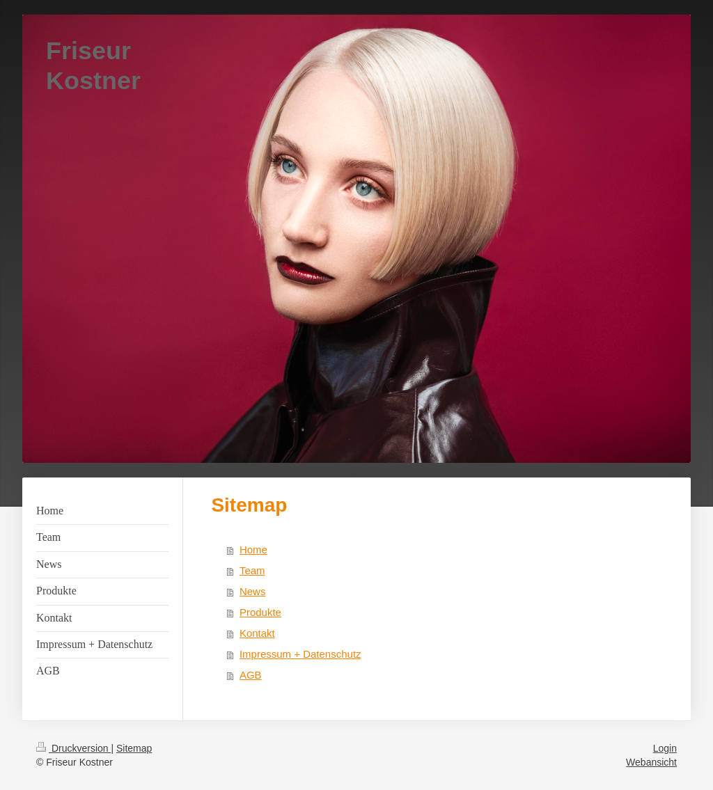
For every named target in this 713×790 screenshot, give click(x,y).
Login (665, 748)
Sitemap (134, 748)
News (253, 591)
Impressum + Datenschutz (300, 654)
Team (252, 570)
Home (253, 549)
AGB (251, 675)
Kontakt (257, 633)
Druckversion (73, 748)
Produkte (260, 612)
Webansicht (651, 762)
